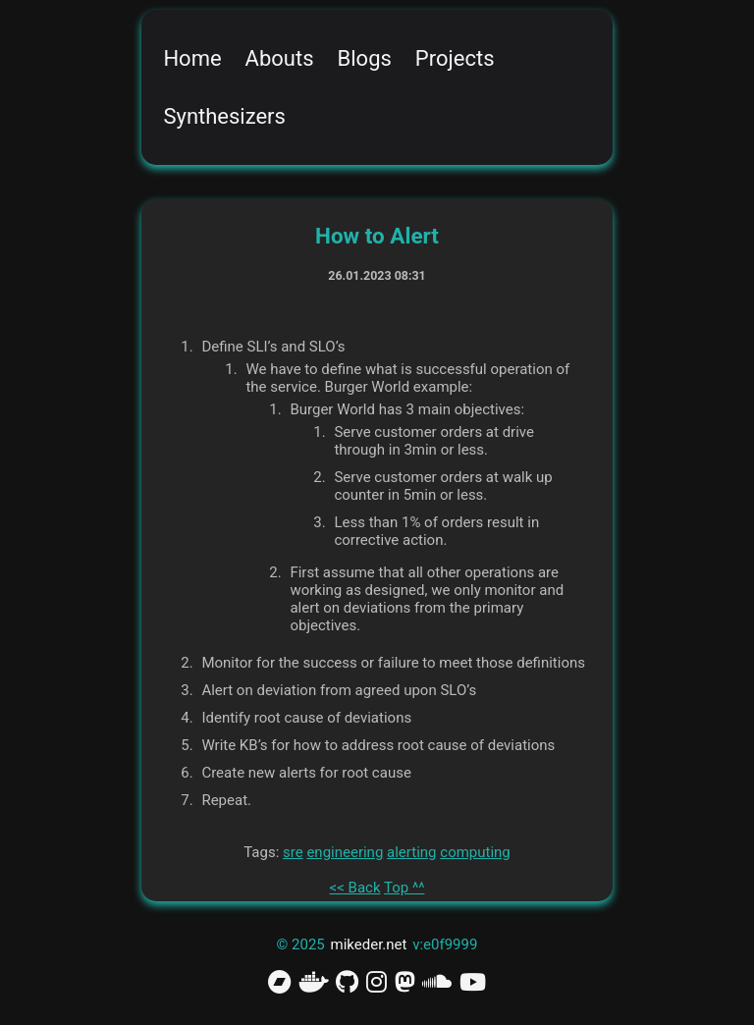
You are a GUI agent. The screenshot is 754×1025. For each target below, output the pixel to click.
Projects (455, 58)
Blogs (365, 58)
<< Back (355, 887)
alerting (411, 852)
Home (192, 58)
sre (293, 852)
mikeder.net (369, 944)
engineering (344, 852)
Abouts (279, 58)
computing (475, 852)
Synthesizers (224, 116)
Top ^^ (404, 887)
